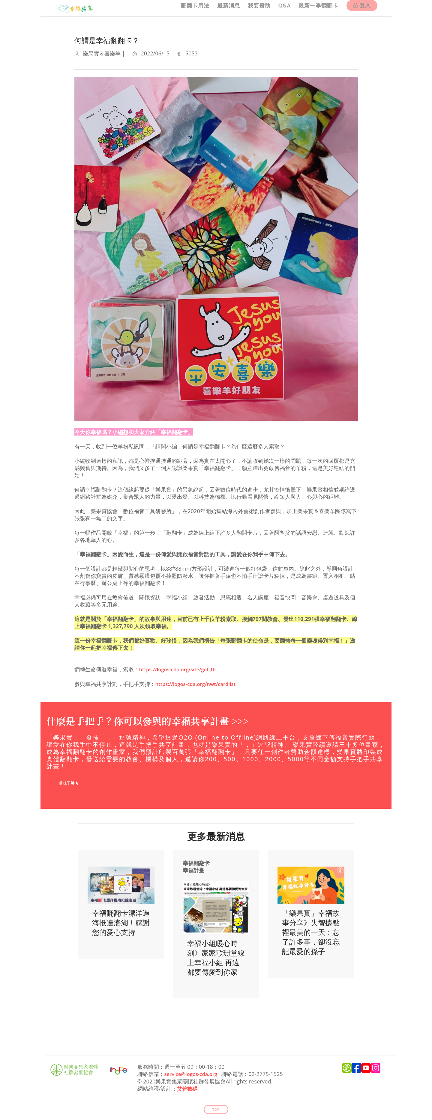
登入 (362, 8)
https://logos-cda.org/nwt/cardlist (199, 683)
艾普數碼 (188, 1087)
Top (216, 1108)
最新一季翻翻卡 (317, 8)
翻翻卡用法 (186, 8)
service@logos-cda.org (193, 1073)
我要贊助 (253, 8)
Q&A (281, 8)
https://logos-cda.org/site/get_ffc (181, 669)
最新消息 (221, 8)
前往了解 (69, 782)
